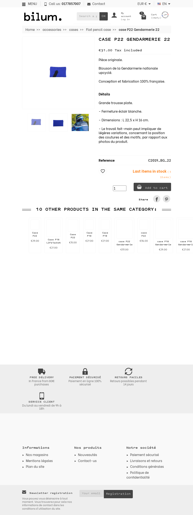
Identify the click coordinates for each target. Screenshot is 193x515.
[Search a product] (88, 16)
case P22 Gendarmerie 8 (124, 245)
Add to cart (152, 187)
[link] (156, 198)
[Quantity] (119, 188)
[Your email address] (91, 493)
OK (104, 16)
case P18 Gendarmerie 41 (163, 245)
